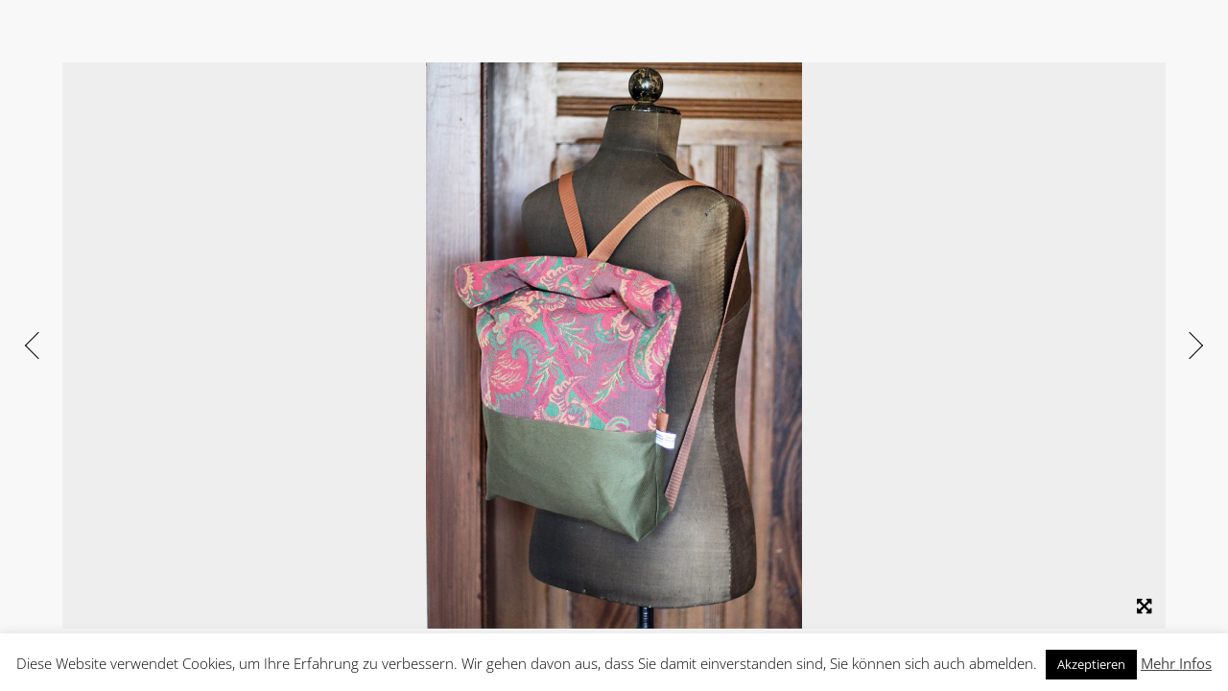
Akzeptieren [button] (1091, 664)
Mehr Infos (1176, 663)
